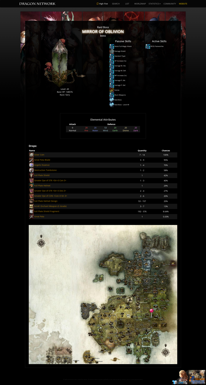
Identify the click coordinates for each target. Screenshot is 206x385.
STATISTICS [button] (155, 3)
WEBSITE (183, 3)
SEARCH (116, 3)
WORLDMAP (140, 3)
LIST (127, 3)
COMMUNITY (170, 3)
